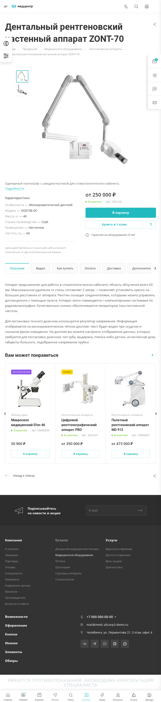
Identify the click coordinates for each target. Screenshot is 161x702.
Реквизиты (12, 579)
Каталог (61, 540)
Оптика (60, 561)
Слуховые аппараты (68, 573)
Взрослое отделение (119, 549)
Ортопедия (62, 567)
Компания (13, 540)
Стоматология (64, 579)
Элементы (13, 652)
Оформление (16, 625)
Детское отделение (118, 555)
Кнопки (11, 634)
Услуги (111, 540)
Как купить (65, 268)
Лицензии (11, 555)
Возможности (16, 616)
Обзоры (11, 661)
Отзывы (10, 567)
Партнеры (11, 561)
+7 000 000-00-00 (100, 617)
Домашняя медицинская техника (77, 549)
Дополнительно (144, 268)
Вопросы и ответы (17, 604)
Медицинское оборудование (74, 555)
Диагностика (114, 567)
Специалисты (13, 573)
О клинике (12, 549)
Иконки (11, 643)
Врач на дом (114, 561)
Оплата (90, 268)
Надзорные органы (17, 585)
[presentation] (5, 418)
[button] (152, 355)
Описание (17, 268)
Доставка (114, 268)
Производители (15, 598)
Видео (40, 268)
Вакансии (11, 591)
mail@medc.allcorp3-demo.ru (107, 625)
